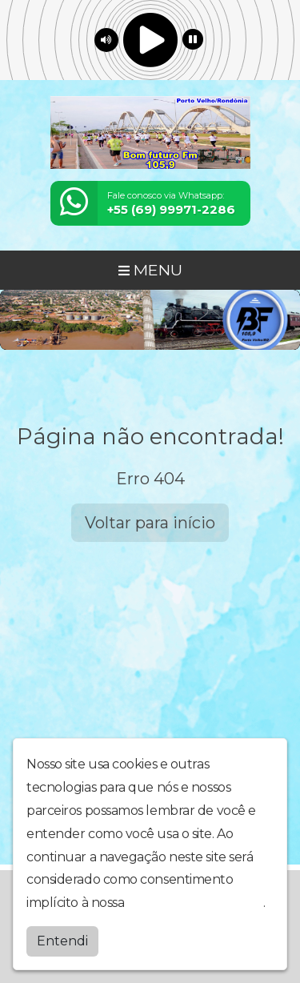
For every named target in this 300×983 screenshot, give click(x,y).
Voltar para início (150, 522)
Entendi (62, 941)
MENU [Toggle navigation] (150, 269)
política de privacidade (195, 902)
